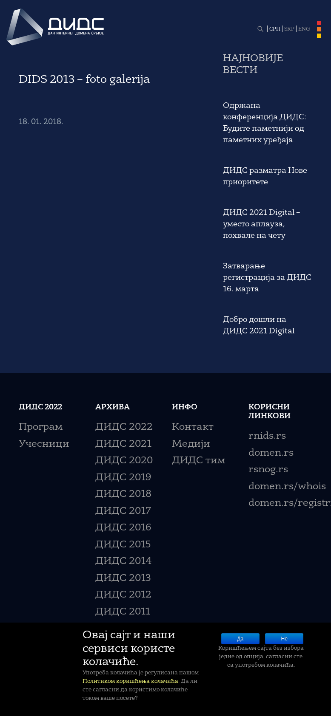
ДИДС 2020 (124, 461)
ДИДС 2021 (123, 444)
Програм (41, 427)
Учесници (44, 444)
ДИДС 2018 (123, 494)
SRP (289, 29)
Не (284, 639)
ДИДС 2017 (123, 511)
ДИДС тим (198, 461)
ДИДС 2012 (123, 595)
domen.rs (271, 453)
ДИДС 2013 (123, 579)
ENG (304, 29)
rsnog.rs (268, 470)
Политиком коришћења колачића (130, 681)
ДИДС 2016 (123, 528)
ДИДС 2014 (123, 562)
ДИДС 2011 (122, 612)
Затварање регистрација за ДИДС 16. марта (267, 277)
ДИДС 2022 (124, 427)
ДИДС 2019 (123, 478)
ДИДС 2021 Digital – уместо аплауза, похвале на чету (261, 224)
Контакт (193, 427)
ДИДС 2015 (123, 545)
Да (240, 639)
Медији (191, 444)
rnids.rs (267, 436)
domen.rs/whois (287, 487)
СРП (274, 29)
